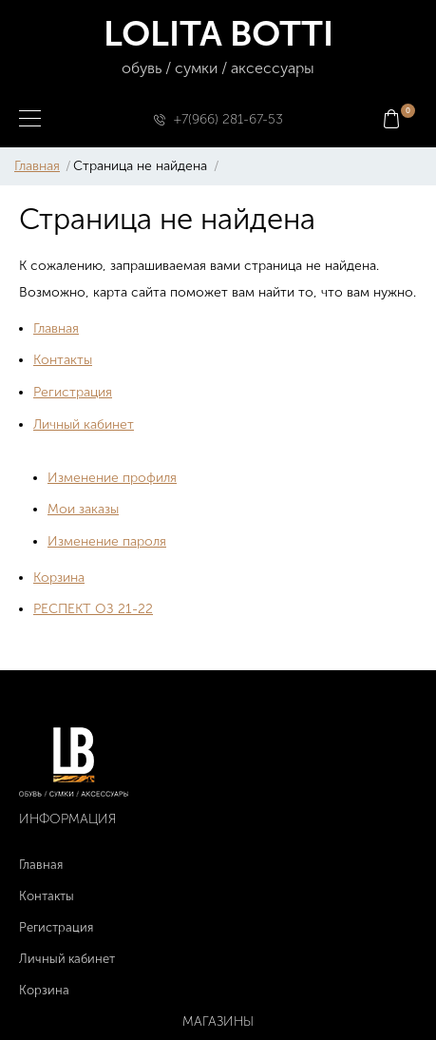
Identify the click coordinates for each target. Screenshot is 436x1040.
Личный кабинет (83, 424)
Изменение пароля (106, 541)
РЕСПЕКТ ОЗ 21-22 (93, 609)
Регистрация (72, 392)
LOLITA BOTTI (218, 47)
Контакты (62, 360)
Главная (37, 166)
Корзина (59, 577)
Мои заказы (83, 509)
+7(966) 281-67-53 (228, 119)
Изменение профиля (112, 478)
